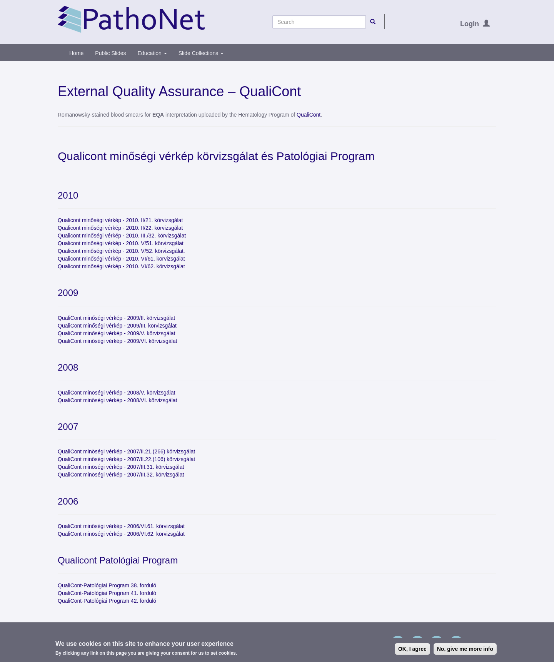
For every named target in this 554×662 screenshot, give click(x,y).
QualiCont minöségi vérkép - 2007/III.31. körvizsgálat (121, 467)
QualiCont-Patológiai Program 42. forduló (107, 601)
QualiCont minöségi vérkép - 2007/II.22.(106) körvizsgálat (126, 459)
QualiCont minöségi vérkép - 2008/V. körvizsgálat (116, 393)
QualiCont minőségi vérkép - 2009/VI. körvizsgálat (117, 341)
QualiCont (308, 115)
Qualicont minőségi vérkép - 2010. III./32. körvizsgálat (122, 235)
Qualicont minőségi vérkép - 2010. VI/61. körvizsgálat (121, 259)
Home (76, 53)
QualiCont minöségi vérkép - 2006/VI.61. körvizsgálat (121, 526)
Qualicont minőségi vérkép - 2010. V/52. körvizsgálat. (121, 251)
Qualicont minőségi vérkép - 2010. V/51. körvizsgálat (121, 243)
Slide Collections (201, 53)
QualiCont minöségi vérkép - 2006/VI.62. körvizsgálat (121, 534)
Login (469, 24)
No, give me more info (465, 650)
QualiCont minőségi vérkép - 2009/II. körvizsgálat (116, 318)
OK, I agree (412, 650)
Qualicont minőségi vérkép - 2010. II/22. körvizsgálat (120, 228)
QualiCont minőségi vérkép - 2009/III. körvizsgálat (117, 326)
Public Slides (110, 53)
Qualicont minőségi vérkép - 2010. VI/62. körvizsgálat (121, 266)
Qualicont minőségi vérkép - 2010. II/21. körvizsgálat (120, 220)
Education (152, 53)
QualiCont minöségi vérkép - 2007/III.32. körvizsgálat (121, 474)
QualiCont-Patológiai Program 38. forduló (107, 585)
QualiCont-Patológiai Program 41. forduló (107, 593)
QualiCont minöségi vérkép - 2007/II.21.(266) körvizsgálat (126, 451)
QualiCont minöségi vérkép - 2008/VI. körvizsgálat (117, 400)
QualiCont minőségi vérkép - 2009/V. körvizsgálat (116, 333)
